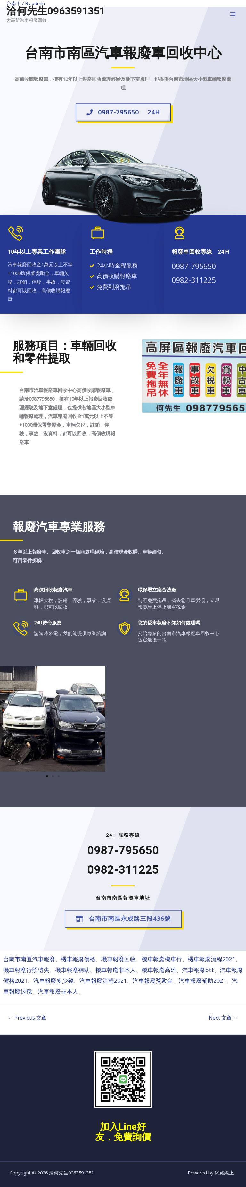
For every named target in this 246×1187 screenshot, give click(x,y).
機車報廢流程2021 (211, 959)
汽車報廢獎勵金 (153, 980)
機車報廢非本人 (115, 970)
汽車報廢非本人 (58, 991)
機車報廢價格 (78, 959)
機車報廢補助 (72, 970)
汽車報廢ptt (198, 970)
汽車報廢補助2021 (202, 980)
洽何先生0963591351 (55, 11)
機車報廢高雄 (159, 970)
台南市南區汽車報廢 (29, 959)
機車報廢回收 (118, 959)
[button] (123, 115)
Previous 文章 (27, 1017)
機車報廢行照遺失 (26, 970)
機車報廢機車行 (162, 959)
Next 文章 (223, 1017)
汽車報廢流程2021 (103, 980)
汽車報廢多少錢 (53, 980)
